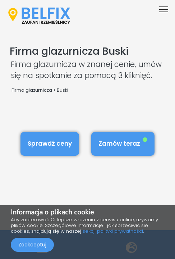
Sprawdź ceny (50, 143)
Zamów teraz (122, 142)
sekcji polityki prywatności (113, 231)
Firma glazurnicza (31, 90)
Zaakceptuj (32, 244)
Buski (62, 90)
